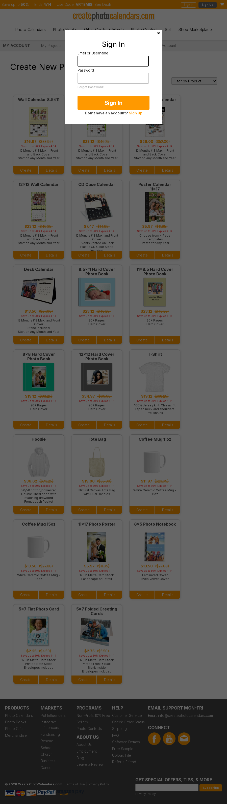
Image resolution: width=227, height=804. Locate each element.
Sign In (113, 103)
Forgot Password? (91, 87)
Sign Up (135, 113)
